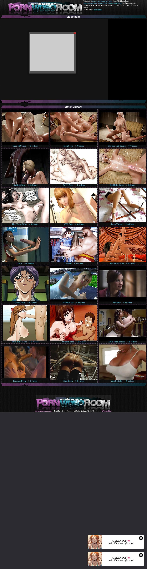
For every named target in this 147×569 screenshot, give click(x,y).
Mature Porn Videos (105, 3)
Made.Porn (117, 3)
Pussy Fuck (98, 9)
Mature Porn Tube (90, 3)
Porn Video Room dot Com (102, 1)
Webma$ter (106, 411)
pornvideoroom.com (43, 411)
